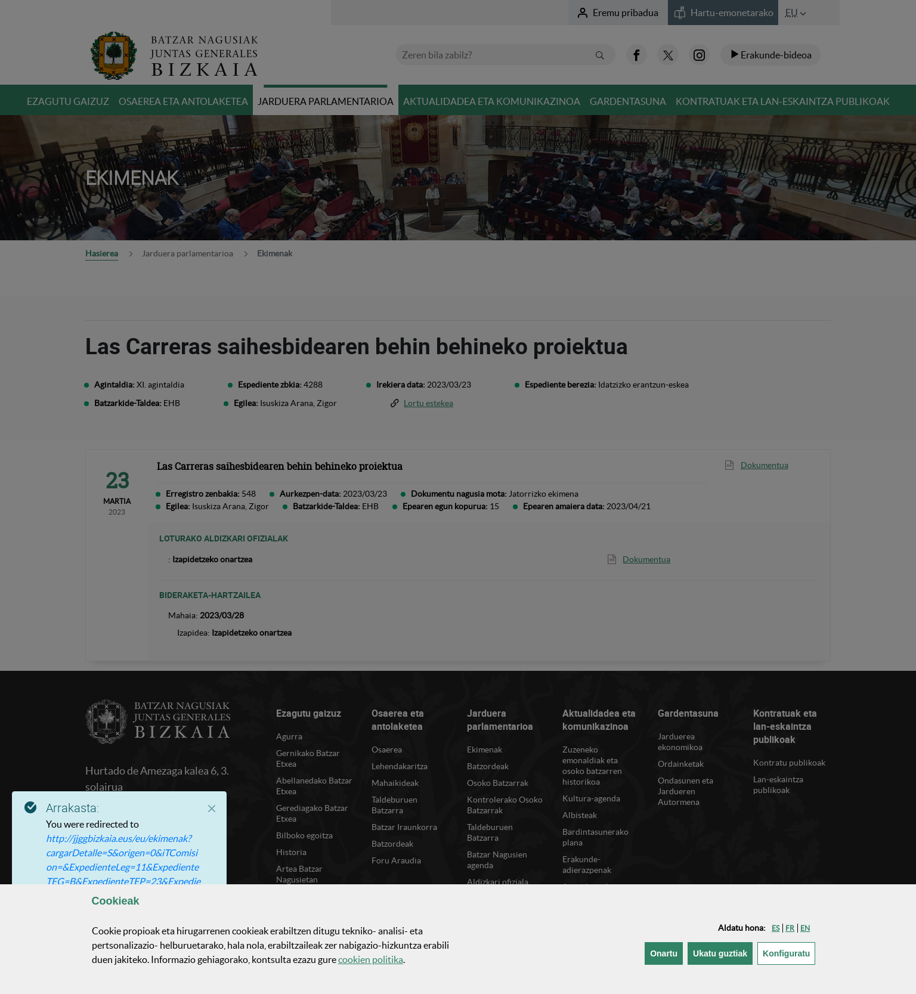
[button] (775, 928)
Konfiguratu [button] (789, 952)
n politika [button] (370, 959)
